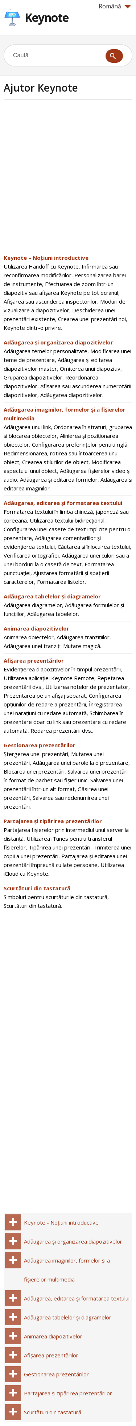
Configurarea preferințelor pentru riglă (79, 444)
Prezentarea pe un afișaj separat (45, 695)
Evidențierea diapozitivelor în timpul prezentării (62, 669)
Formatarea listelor (61, 581)
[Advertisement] (68, 179)
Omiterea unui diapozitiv (90, 368)
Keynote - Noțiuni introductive (61, 1222)
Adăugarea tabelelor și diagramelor (52, 596)
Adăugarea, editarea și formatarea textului (63, 502)
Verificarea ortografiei (31, 555)
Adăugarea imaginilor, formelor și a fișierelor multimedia (67, 1270)
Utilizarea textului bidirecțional (67, 520)
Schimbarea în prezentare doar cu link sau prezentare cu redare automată (65, 721)
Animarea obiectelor (29, 637)
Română (115, 6)
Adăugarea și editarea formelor (59, 479)
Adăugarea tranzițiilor (83, 637)
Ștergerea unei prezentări (36, 754)
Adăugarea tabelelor (52, 613)
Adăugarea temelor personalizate (45, 351)
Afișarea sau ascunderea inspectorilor (50, 301)
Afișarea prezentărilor (34, 660)
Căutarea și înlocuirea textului (94, 546)
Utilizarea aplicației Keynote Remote (49, 678)
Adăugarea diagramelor (33, 605)
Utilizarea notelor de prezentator (86, 686)
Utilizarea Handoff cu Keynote (41, 266)
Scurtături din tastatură (37, 888)
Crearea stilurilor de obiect (55, 462)
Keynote (47, 17)
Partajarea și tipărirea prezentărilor (53, 821)
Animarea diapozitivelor (36, 628)
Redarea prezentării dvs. (61, 730)
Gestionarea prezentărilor (39, 745)
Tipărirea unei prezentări (59, 847)
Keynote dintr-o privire (32, 327)
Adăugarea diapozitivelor (71, 394)
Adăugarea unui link (27, 427)
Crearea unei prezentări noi (92, 319)
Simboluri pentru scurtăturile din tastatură (55, 897)
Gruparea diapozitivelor (33, 377)
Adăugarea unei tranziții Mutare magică (52, 646)
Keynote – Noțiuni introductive (46, 257)
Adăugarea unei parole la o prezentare (80, 762)
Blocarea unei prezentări (34, 771)
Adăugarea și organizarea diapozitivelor (58, 342)
